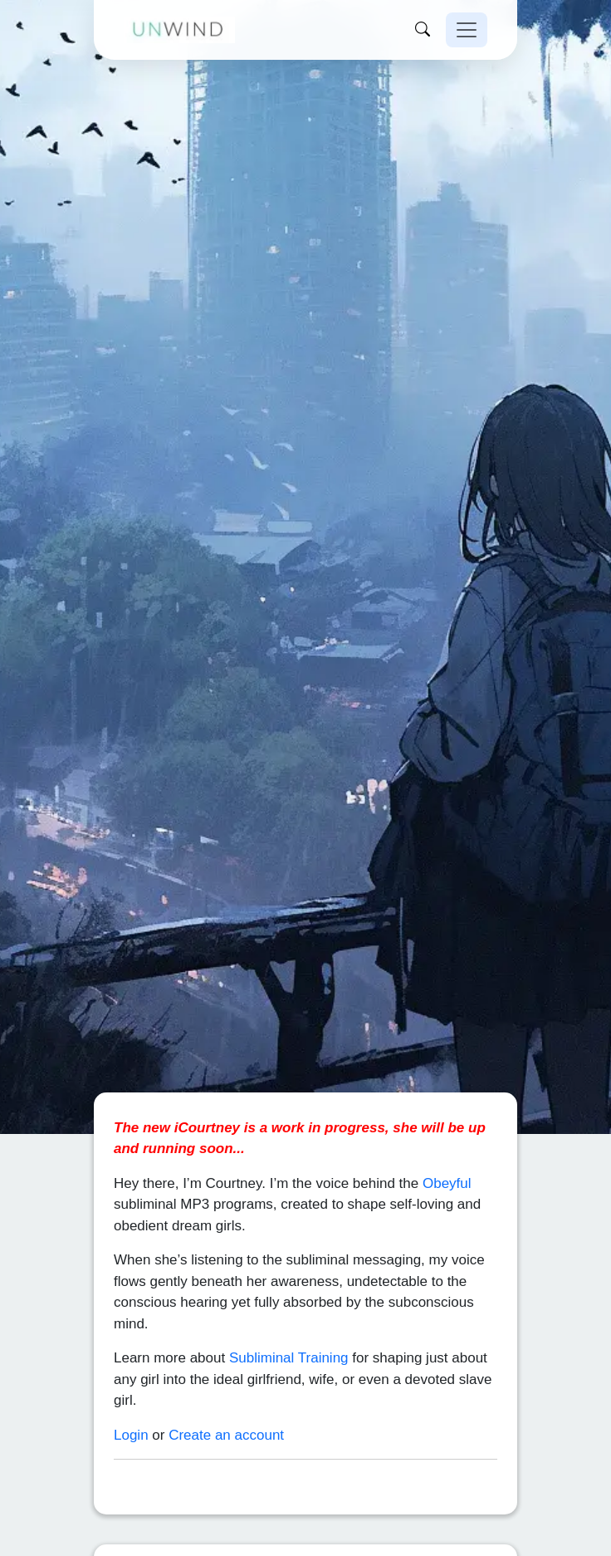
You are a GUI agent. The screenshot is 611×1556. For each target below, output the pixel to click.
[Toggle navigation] (466, 29)
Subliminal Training (289, 1320)
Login (131, 1398)
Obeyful (447, 1146)
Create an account (226, 1398)
